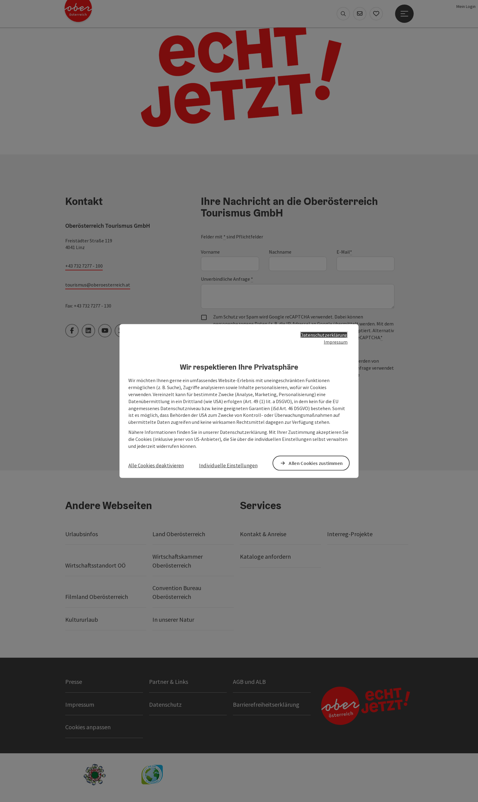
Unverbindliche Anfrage (227, 279)
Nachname (280, 252)
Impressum (336, 342)
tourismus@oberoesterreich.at (97, 285)
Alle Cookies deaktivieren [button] (156, 465)
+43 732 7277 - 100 (84, 266)
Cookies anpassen (88, 727)
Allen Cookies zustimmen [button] (316, 463)
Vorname (210, 252)
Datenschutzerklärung (324, 335)
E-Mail (344, 252)
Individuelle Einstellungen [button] (228, 465)
